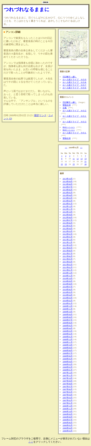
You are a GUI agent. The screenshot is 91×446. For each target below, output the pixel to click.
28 (86, 164)
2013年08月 (68, 184)
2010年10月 (68, 278)
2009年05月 (68, 325)
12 (78, 158)
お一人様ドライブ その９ (75, 79)
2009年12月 (68, 306)
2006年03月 (68, 431)
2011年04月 (68, 262)
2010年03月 (68, 298)
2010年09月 (68, 281)
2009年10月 (68, 312)
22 (62, 164)
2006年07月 (68, 420)
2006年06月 (68, 422)
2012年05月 (68, 226)
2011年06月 (68, 256)
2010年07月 (68, 287)
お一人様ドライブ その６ (75, 88)
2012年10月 (68, 212)
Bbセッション (69, 127)
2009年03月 (68, 331)
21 (86, 161)
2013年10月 (68, 179)
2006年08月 (68, 417)
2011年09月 (68, 248)
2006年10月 (68, 411)
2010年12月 (68, 273)
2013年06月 (68, 190)
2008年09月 (68, 348)
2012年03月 (68, 231)
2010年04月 (68, 295)
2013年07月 (68, 187)
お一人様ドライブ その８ (75, 82)
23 (66, 164)
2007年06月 (68, 389)
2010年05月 (68, 292)
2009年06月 (68, 323)
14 (86, 158)
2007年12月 (68, 372)
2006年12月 (68, 406)
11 (74, 158)
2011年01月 (68, 270)
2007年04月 (68, 395)
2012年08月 (68, 217)
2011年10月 (68, 245)
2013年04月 (68, 195)
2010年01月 (68, 303)
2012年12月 (68, 206)
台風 (65, 108)
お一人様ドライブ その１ (75, 116)
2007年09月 (68, 381)
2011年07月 (68, 253)
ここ (30, 441)
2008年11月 (68, 342)
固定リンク (40, 115)
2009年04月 (68, 328)
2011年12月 (68, 239)
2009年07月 (68, 320)
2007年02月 (68, 400)
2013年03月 (68, 198)
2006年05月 (68, 425)
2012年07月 (68, 220)
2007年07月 (68, 386)
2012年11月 (68, 209)
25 (74, 164)
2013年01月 (68, 203)
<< (66, 147)
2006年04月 (68, 428)
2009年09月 (68, 314)
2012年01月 (68, 237)
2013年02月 (68, 201)
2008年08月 (68, 350)
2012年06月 (68, 223)
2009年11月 (68, 309)
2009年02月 (68, 334)
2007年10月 (68, 378)
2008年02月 (68, 367)
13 (82, 158)
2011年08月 (68, 251)
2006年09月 (68, 414)
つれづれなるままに (26, 9)
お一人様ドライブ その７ (75, 85)
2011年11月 (67, 242)
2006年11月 (68, 409)
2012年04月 (68, 228)
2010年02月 (68, 300)
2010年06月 (68, 289)
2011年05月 (68, 259)
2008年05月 (68, 359)
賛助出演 (67, 105)
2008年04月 (68, 361)
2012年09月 (68, 215)
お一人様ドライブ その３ (75, 122)
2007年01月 (68, 403)
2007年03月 (68, 397)
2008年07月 (68, 353)
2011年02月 (68, 267)
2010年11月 (68, 275)
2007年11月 (68, 375)
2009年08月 (68, 317)
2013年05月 (68, 192)
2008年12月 (68, 339)
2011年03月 (68, 264)
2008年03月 (68, 364)
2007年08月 (68, 384)
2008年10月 (68, 345)
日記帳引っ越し (70, 77)
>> (81, 147)
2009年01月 (68, 336)
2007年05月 (68, 392)
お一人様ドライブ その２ (75, 110)
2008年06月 (68, 356)
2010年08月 (68, 284)
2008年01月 (68, 370)
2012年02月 (68, 234)
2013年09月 (68, 181)
